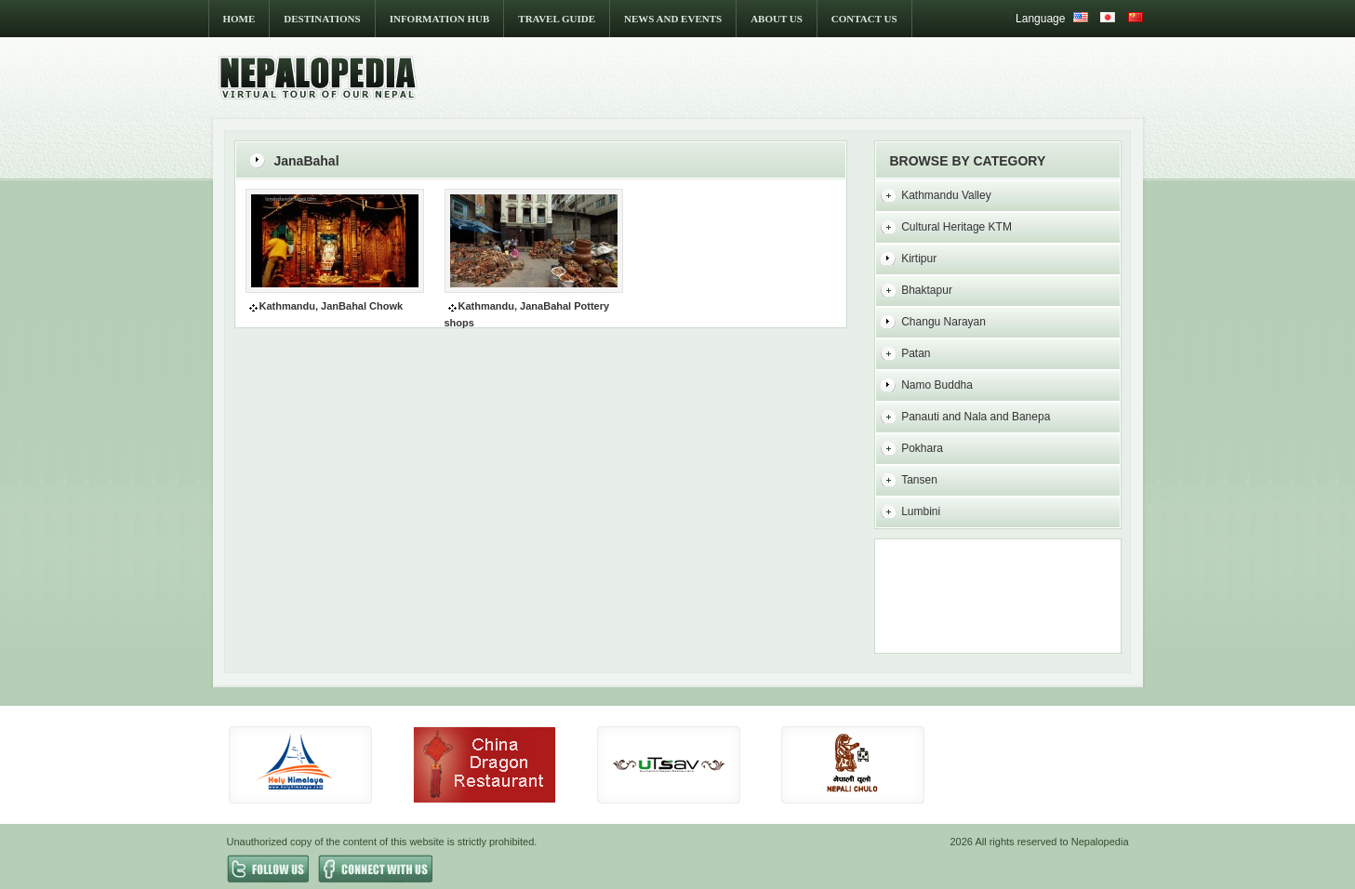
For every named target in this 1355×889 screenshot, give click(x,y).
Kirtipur (919, 258)
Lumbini (920, 511)
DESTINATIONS (322, 18)
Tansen (919, 479)
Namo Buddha (937, 384)
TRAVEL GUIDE (556, 18)
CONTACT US (864, 18)
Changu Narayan (943, 321)
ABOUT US (777, 18)
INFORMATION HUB (440, 18)
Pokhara (922, 448)
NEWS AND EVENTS (673, 18)
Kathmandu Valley (946, 195)
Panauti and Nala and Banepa (975, 416)
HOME (239, 18)
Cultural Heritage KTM (956, 226)
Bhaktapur (926, 290)
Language (1040, 18)
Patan (915, 353)
